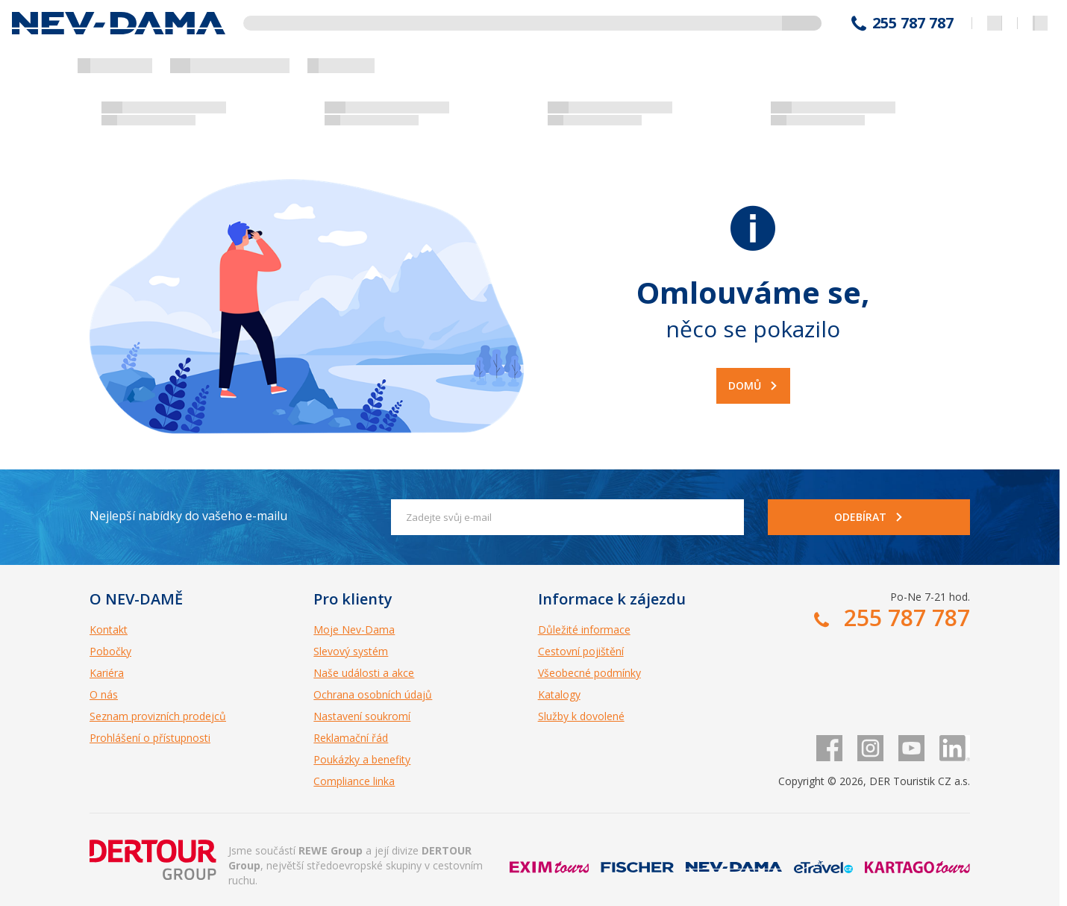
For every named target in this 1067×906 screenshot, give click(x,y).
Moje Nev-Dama (354, 629)
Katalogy (559, 694)
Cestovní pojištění (581, 651)
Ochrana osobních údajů (372, 694)
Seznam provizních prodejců (158, 716)
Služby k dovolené (581, 716)
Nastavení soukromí (361, 716)
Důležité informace (584, 629)
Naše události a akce (363, 673)
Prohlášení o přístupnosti (150, 738)
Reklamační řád (350, 738)
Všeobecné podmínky (589, 673)
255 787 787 (913, 23)
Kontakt (109, 629)
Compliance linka (354, 781)
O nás (104, 694)
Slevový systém (350, 651)
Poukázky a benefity (361, 759)
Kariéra (107, 673)
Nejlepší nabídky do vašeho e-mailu (188, 515)
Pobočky (110, 651)
